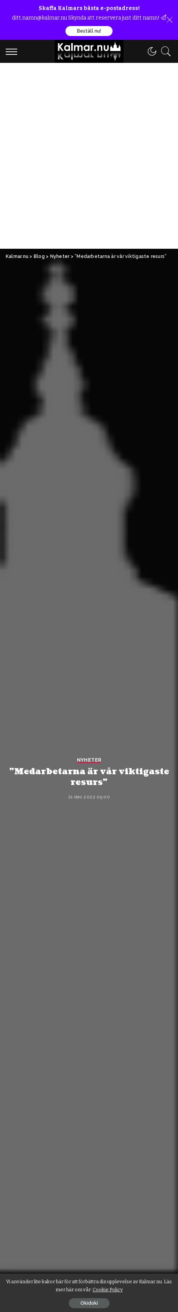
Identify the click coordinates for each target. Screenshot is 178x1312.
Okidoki (89, 1303)
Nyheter (89, 760)
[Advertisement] (89, 156)
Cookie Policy (108, 1289)
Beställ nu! (89, 31)
